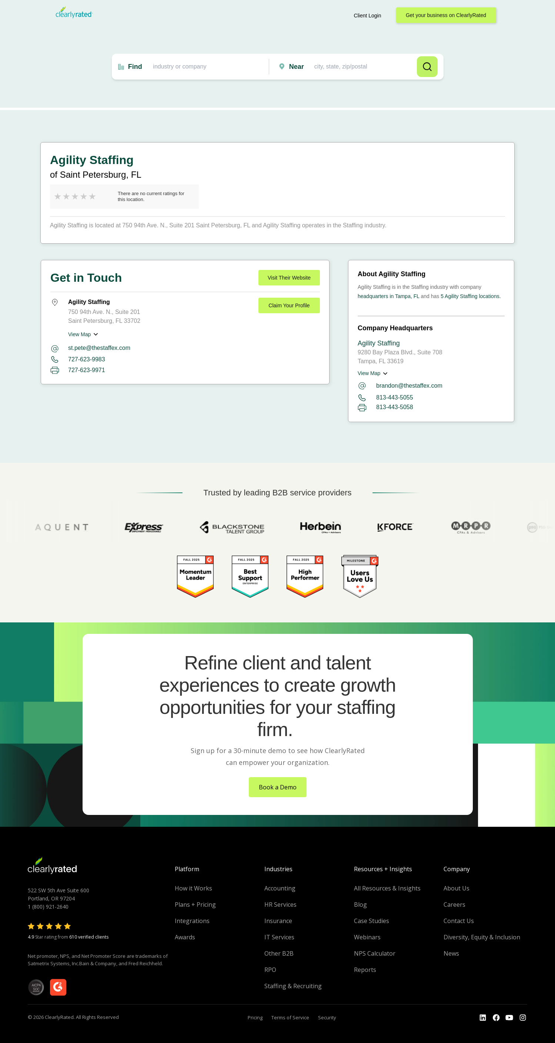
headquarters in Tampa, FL (388, 296)
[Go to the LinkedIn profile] (482, 1017)
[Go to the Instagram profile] (522, 1017)
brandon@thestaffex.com (400, 385)
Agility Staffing (379, 343)
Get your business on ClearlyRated (446, 15)
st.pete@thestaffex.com (99, 348)
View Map (79, 334)
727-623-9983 (86, 359)
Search (427, 66)
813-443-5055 (385, 397)
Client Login (367, 16)
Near (296, 66)
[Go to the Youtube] (496, 1017)
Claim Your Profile (289, 305)
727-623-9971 (86, 370)
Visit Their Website (289, 278)
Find (135, 66)
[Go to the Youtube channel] (509, 1017)
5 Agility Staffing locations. (471, 296)
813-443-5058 (385, 407)
